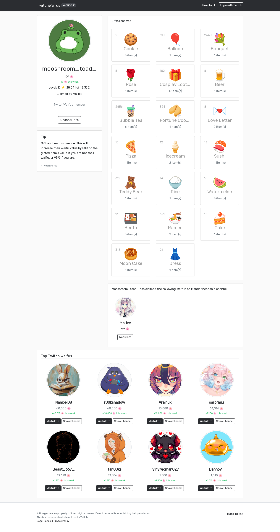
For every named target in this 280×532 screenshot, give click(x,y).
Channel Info (69, 120)
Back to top (235, 514)
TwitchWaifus (56, 5)
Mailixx (77, 94)
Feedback (209, 5)
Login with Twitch (231, 5)
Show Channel (71, 421)
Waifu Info (125, 337)
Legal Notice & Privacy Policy (53, 521)
